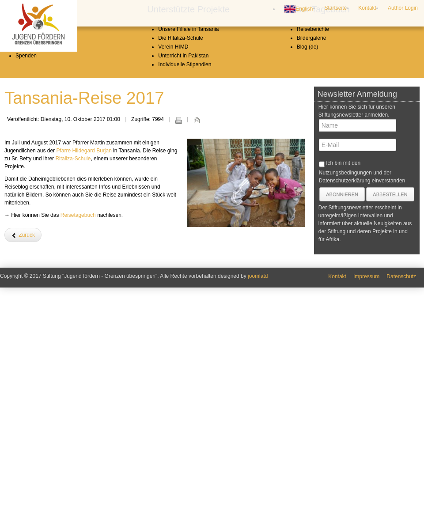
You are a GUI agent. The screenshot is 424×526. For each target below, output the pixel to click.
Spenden (26, 304)
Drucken (178, 368)
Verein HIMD (173, 295)
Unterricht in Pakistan (183, 304)
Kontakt (367, 8)
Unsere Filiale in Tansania (188, 278)
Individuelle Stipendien (184, 313)
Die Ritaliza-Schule (180, 287)
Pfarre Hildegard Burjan (83, 399)
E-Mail (196, 368)
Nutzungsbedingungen (345, 421)
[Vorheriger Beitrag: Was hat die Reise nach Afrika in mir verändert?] (23, 484)
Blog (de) (307, 295)
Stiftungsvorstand (36, 287)
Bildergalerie (311, 287)
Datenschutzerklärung (345, 429)
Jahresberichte (32, 295)
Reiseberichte (313, 278)
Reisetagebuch (78, 464)
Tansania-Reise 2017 (84, 346)
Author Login (403, 8)
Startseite (336, 8)
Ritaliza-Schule (73, 407)
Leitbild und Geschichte (43, 278)
